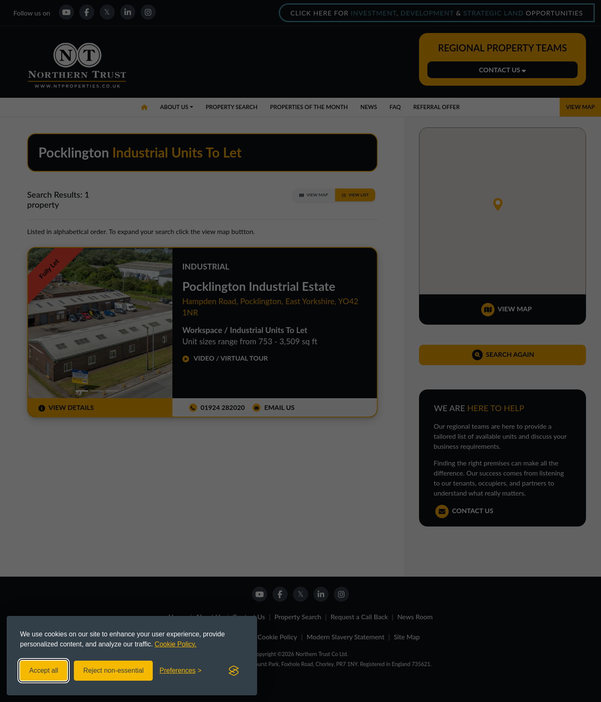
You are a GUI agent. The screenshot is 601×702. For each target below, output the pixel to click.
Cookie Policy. (176, 644)
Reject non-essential (113, 670)
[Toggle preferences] (180, 670)
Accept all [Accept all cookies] (43, 670)
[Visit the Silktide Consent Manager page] (234, 671)
